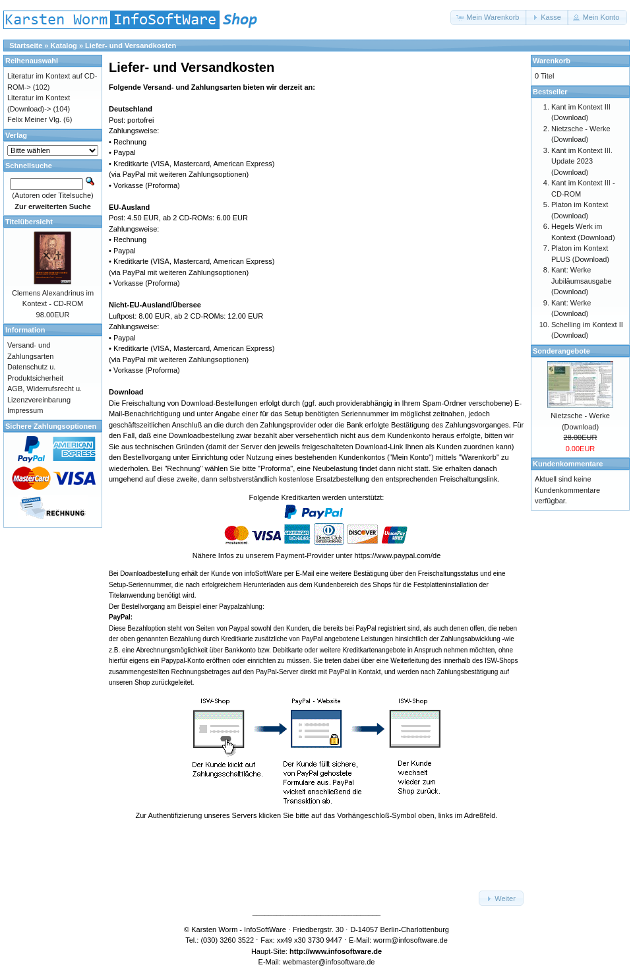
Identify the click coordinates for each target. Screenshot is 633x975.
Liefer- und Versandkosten (130, 45)
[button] (488, 17)
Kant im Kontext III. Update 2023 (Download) (582, 161)
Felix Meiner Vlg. (34, 119)
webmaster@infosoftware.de (329, 962)
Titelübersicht (29, 222)
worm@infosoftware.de (410, 940)
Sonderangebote (561, 351)
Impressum (25, 410)
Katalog (64, 45)
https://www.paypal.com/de (397, 555)
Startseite (25, 45)
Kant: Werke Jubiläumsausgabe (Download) (581, 281)
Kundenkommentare (568, 464)
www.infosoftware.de (346, 951)
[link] (316, 853)
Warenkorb (551, 61)
